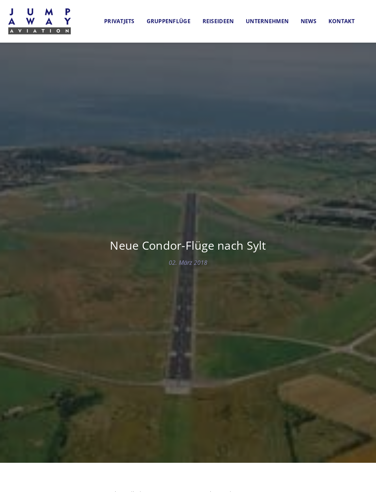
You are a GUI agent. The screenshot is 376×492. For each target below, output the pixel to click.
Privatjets (119, 21)
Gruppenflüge (169, 21)
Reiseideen (218, 21)
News (308, 21)
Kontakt (341, 21)
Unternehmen (267, 21)
